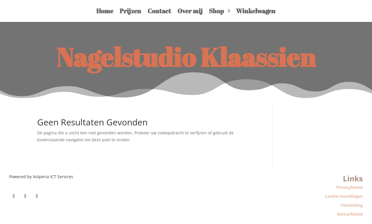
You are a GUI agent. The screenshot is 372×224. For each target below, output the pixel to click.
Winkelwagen (255, 11)
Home (104, 11)
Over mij (190, 11)
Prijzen (130, 11)
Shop (216, 11)
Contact (159, 11)
